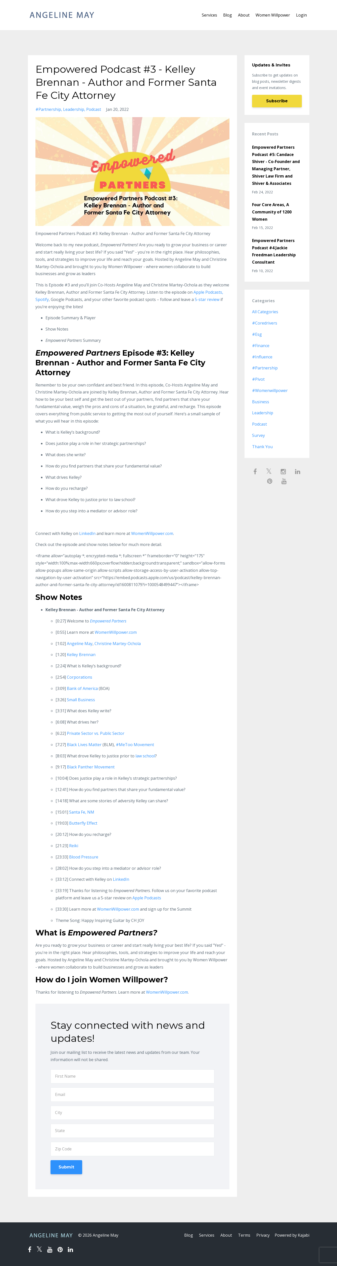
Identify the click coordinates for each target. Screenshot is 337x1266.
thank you (262, 446)
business (260, 402)
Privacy (263, 1235)
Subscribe (277, 101)
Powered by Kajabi (292, 1235)
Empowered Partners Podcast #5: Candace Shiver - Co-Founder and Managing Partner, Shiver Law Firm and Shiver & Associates (276, 165)
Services (209, 15)
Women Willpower (273, 15)
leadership (73, 109)
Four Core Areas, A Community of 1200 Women (272, 212)
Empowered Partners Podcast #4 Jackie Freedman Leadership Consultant (274, 251)
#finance (260, 345)
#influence (262, 357)
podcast (93, 109)
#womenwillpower (270, 390)
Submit (66, 1167)
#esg (257, 334)
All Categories (265, 311)
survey (258, 435)
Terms (244, 1235)
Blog (227, 15)
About (244, 15)
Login (301, 15)
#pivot (258, 379)
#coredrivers (264, 323)
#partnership (48, 109)
